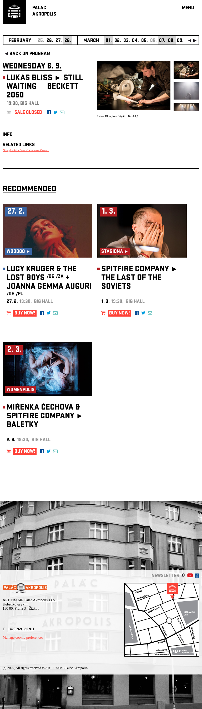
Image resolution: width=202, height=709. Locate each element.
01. (109, 41)
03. (126, 41)
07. (162, 41)
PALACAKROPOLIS (44, 11)
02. (117, 41)
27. (58, 41)
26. (50, 41)
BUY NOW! (24, 314)
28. (67, 41)
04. (135, 41)
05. (144, 41)
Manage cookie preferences (23, 637)
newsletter (165, 576)
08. (171, 41)
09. (180, 41)
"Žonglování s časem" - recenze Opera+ (26, 150)
